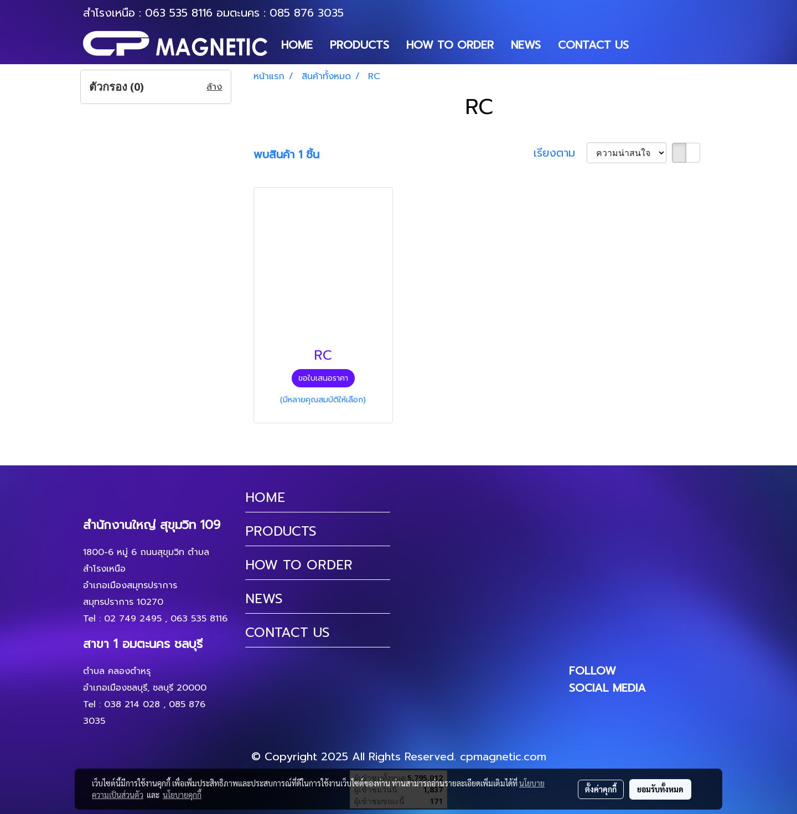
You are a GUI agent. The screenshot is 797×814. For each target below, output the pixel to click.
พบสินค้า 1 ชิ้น (286, 154)
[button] (647, 44)
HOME (297, 45)
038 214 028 (132, 704)
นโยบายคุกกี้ (182, 795)
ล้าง (214, 87)
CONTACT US (593, 45)
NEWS (526, 45)
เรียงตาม (560, 152)
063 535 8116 (179, 12)
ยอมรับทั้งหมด (660, 789)
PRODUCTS (359, 45)
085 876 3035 (307, 12)
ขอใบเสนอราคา (323, 378)
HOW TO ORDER (450, 45)
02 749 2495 (133, 618)
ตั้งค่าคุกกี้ (601, 789)
